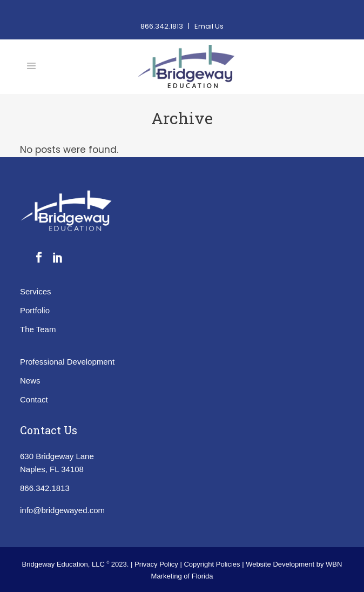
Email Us (209, 26)
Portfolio (35, 310)
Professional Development (67, 361)
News (30, 380)
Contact (34, 399)
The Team (38, 329)
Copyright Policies (213, 564)
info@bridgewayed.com (62, 510)
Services (35, 291)
